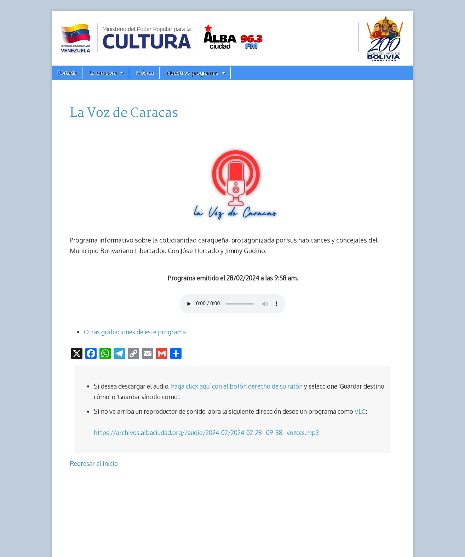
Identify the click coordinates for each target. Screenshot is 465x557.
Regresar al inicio (94, 463)
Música (145, 72)
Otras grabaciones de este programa (135, 332)
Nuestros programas (192, 72)
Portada (67, 72)
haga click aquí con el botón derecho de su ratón (237, 386)
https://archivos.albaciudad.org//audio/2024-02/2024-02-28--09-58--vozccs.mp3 (206, 432)
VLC (360, 411)
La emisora (103, 72)
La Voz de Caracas (124, 113)
